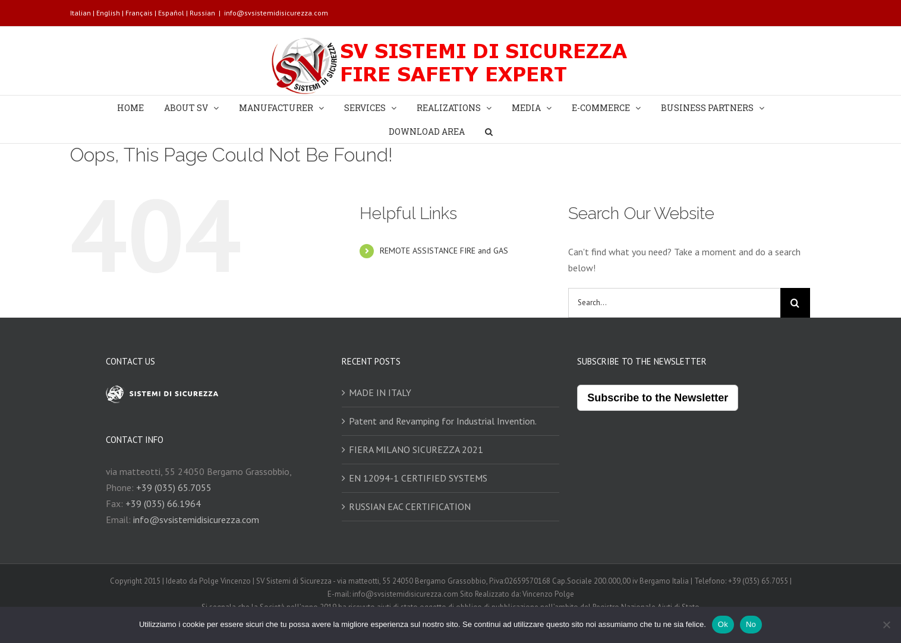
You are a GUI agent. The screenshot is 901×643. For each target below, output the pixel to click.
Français (139, 12)
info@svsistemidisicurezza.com (276, 12)
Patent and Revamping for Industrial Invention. (443, 421)
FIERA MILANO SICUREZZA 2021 (416, 449)
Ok (723, 624)
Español (171, 12)
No (751, 624)
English (108, 12)
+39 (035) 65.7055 (174, 487)
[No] (886, 625)
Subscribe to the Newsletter (657, 398)
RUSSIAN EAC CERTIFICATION (410, 506)
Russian (202, 12)
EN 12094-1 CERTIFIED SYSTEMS (418, 478)
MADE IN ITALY (380, 392)
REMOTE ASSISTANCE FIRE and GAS (444, 250)
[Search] (489, 131)
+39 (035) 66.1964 (163, 503)
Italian (80, 12)
